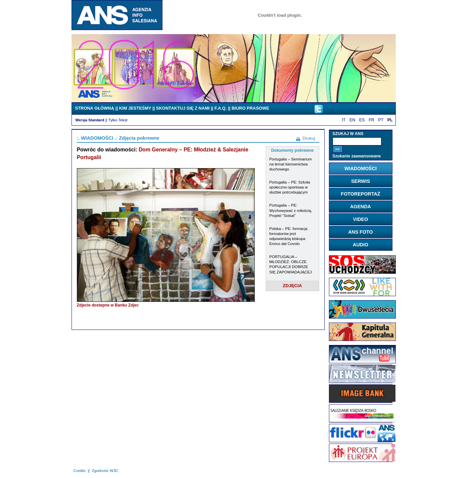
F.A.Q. (221, 108)
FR (371, 120)
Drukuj (309, 138)
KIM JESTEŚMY (135, 108)
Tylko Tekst (117, 120)
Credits (80, 471)
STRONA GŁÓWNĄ (94, 108)
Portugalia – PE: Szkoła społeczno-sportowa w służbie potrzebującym (289, 187)
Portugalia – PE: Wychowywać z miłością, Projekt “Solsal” (290, 210)
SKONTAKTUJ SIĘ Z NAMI (183, 108)
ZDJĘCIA (292, 285)
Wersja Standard (90, 120)
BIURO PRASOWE (250, 108)
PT (380, 120)
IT (344, 120)
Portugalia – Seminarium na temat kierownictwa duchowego (290, 164)
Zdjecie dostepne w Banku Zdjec (108, 305)
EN (352, 120)
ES (362, 120)
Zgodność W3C (105, 471)
